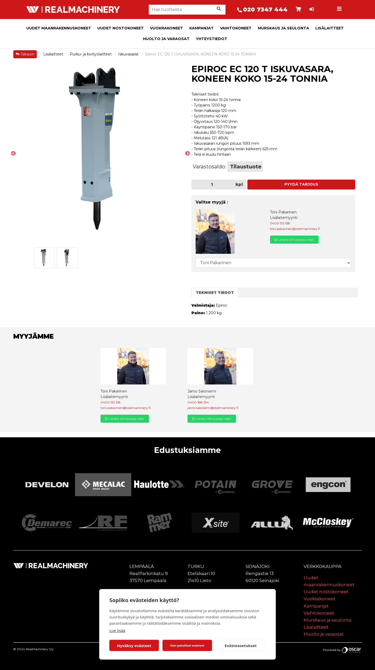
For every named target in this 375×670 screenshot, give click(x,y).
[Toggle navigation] (340, 9)
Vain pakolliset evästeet (187, 645)
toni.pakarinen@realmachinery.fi (295, 229)
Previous (13, 153)
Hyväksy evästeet (134, 645)
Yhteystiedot (211, 38)
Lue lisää (117, 630)
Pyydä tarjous (301, 184)
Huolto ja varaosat (166, 38)
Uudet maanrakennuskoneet (58, 28)
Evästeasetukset (241, 645)
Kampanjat (201, 28)
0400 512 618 (280, 223)
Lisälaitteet (329, 28)
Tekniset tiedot (215, 292)
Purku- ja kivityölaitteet (91, 54)
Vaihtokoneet (236, 28)
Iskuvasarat (129, 54)
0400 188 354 (198, 402)
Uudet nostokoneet (120, 28)
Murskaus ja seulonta (283, 28)
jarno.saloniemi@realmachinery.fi (213, 408)
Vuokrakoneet (166, 28)
